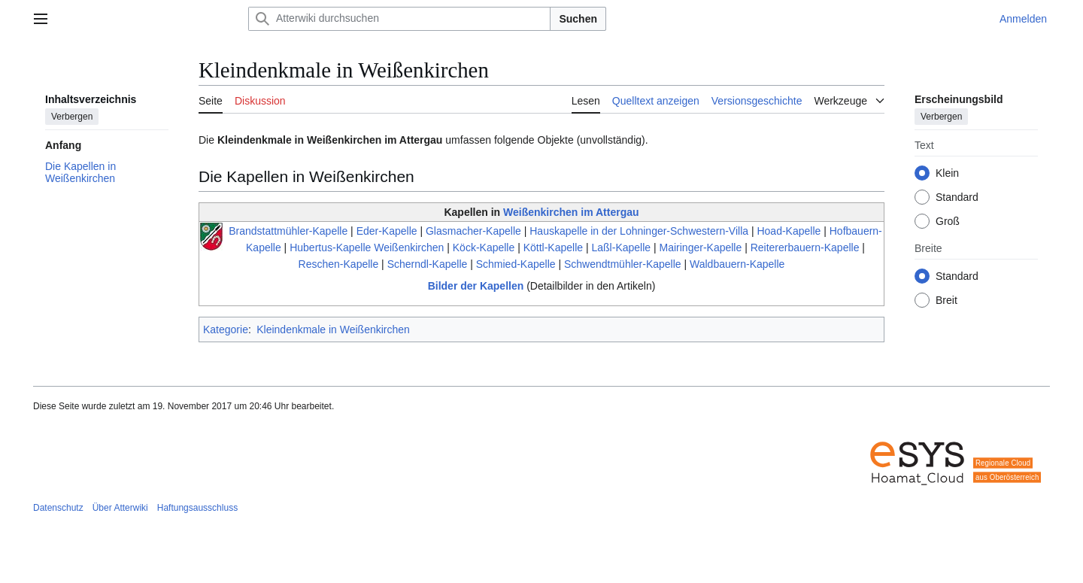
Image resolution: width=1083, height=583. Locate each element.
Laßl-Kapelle (621, 247)
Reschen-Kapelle (339, 264)
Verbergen (72, 116)
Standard (957, 197)
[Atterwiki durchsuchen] (399, 19)
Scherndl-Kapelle (427, 264)
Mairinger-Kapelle (701, 247)
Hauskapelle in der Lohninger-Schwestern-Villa (638, 231)
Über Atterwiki (120, 508)
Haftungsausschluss (197, 508)
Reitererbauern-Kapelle (805, 247)
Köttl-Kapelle (553, 247)
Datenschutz (58, 508)
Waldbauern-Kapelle (737, 264)
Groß (948, 221)
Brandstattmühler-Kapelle (288, 231)
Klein (947, 173)
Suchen (578, 19)
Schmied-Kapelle (516, 264)
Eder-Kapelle (386, 231)
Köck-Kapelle (484, 247)
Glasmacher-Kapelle (473, 231)
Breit (946, 300)
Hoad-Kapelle (789, 231)
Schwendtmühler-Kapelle (622, 264)
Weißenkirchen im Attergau (571, 212)
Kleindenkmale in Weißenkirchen (333, 329)
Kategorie (225, 329)
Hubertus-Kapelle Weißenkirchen (367, 247)
